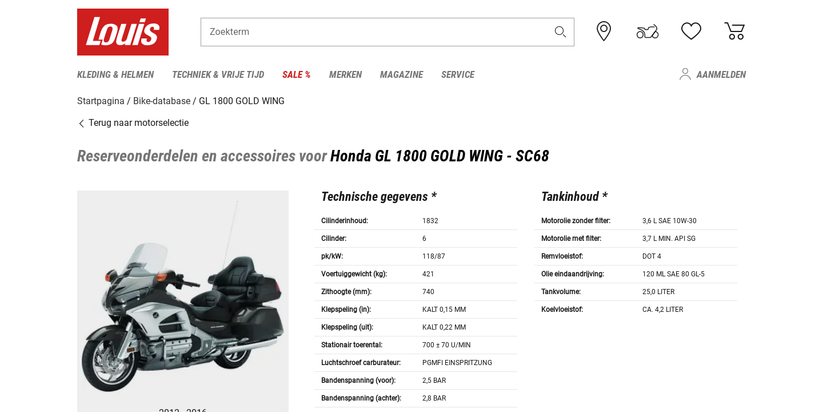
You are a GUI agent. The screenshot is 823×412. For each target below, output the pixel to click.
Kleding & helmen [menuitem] (115, 74)
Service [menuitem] (457, 74)
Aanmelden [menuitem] (721, 74)
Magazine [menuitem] (401, 74)
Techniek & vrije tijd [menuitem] (218, 74)
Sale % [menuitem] (296, 74)
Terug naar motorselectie (133, 122)
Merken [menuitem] (345, 74)
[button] (561, 32)
